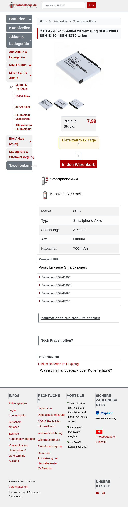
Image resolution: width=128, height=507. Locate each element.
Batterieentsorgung (50, 446)
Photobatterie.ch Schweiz (106, 436)
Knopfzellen (20, 28)
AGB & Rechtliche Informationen (49, 424)
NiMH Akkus (20, 65)
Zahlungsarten (18, 403)
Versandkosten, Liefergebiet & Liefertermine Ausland (18, 453)
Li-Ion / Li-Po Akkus (20, 75)
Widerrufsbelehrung (50, 433)
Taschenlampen (20, 165)
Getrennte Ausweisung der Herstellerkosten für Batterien (48, 461)
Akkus (43, 21)
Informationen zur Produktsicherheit (70, 318)
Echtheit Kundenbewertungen (22, 436)
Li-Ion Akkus (60, 21)
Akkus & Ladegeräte (20, 40)
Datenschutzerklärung (51, 414)
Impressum (45, 408)
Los (91, 5)
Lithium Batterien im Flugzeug (58, 363)
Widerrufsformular (49, 439)
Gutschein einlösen (15, 424)
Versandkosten (18, 486)
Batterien (20, 19)
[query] (64, 5)
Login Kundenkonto (17, 413)
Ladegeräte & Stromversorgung (20, 154)
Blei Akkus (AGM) (20, 141)
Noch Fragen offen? (57, 340)
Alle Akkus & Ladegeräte (18, 54)
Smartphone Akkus (84, 21)
